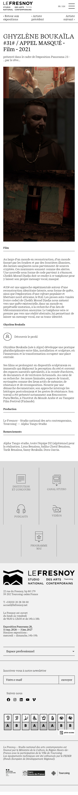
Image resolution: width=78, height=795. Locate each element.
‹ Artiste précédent (37, 17)
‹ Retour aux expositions (11, 17)
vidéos (57, 515)
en (63, 6)
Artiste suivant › (69, 17)
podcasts (21, 516)
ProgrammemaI (39, 547)
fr (59, 6)
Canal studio (56, 489)
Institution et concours (21, 488)
